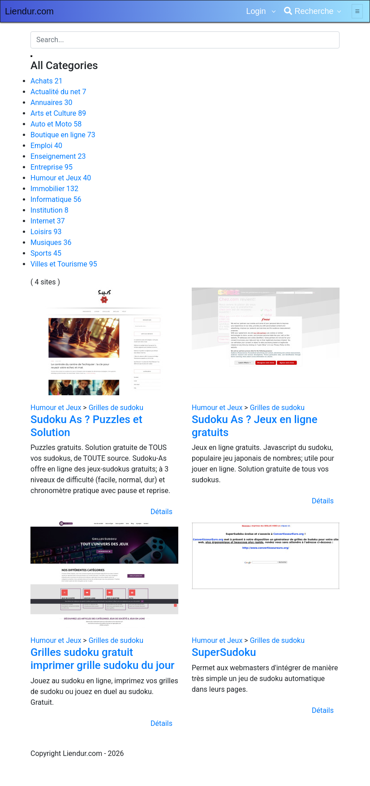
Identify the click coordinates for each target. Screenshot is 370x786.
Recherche (308, 11)
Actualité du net (58, 91)
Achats (46, 81)
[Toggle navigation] (357, 11)
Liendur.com (29, 11)
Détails (161, 511)
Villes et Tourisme (63, 264)
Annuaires (51, 102)
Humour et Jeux (60, 178)
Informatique (56, 199)
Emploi (46, 145)
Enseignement (58, 156)
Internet (47, 221)
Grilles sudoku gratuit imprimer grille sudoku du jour (102, 659)
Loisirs (45, 231)
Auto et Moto (56, 124)
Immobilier (54, 188)
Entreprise (51, 167)
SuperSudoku (224, 652)
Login (257, 11)
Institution (49, 210)
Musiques (51, 242)
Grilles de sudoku (116, 407)
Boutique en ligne (62, 135)
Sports (45, 253)
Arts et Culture (58, 113)
